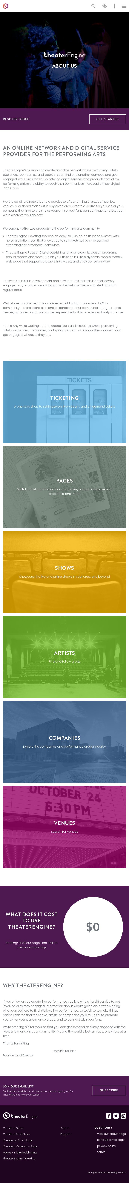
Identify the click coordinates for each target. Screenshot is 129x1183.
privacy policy (106, 1146)
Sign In (64, 1128)
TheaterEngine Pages (21, 252)
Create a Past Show (16, 1134)
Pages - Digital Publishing (20, 1152)
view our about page (111, 1134)
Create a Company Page (20, 1146)
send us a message (111, 1140)
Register (66, 1134)
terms (101, 1152)
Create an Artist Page (17, 1140)
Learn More (52, 245)
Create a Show (13, 1128)
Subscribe (109, 1090)
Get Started (107, 119)
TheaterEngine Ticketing (23, 236)
